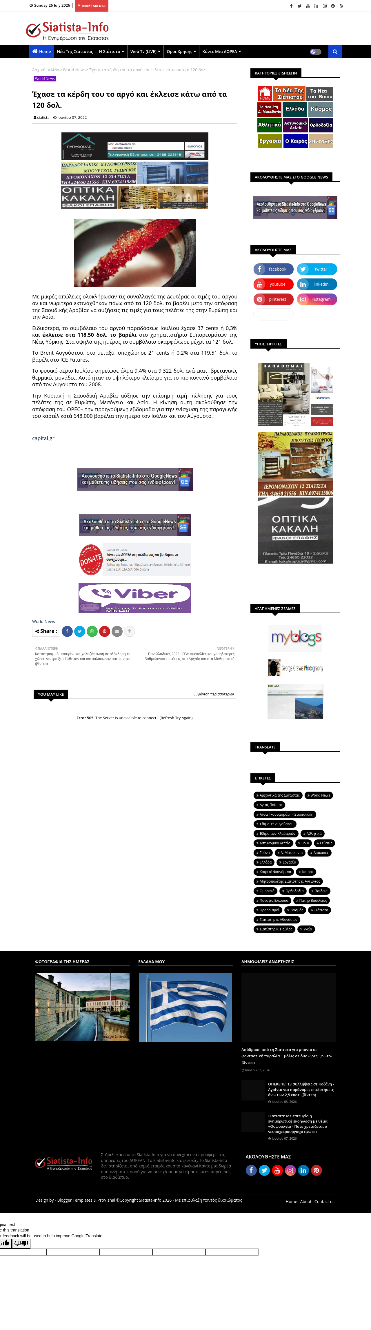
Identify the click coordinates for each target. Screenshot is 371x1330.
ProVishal (106, 1200)
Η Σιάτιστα (109, 51)
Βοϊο (305, 843)
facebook (277, 269)
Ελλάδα (266, 862)
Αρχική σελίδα (45, 69)
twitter (321, 269)
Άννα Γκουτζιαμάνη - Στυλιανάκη (286, 814)
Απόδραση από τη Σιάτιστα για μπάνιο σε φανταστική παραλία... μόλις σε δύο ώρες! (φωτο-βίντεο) (286, 1056)
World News (74, 69)
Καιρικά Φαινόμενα (275, 871)
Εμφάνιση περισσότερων (213, 694)
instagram (321, 299)
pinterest (277, 299)
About (305, 1201)
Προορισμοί (269, 910)
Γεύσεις (326, 843)
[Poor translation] (21, 1244)
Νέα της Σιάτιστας (75, 51)
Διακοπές (321, 852)
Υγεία (307, 929)
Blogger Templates (74, 1200)
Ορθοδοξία (294, 890)
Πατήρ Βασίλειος (313, 900)
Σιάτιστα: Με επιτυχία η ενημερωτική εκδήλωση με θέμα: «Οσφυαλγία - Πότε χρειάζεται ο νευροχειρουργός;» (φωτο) (298, 1123)
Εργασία (289, 862)
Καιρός (307, 871)
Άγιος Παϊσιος (271, 804)
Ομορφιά (267, 890)
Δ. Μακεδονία (292, 852)
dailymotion (273, 314)
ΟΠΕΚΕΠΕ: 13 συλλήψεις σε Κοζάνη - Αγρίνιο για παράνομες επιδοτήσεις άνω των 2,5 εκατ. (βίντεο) (301, 1089)
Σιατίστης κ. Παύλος (276, 929)
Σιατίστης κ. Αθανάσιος (278, 919)
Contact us (324, 1201)
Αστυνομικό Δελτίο (275, 843)
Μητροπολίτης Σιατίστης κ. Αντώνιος (290, 881)
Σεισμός (296, 910)
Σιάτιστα (321, 910)
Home (45, 51)
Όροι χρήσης (179, 51)
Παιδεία (321, 890)
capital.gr (43, 438)
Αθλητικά (314, 833)
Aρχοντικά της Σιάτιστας (280, 795)
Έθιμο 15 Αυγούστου (277, 823)
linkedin (321, 284)
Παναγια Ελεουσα (274, 900)
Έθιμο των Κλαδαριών (278, 833)
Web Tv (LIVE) (143, 51)
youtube (277, 284)
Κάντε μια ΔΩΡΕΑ (219, 51)
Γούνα (265, 852)
